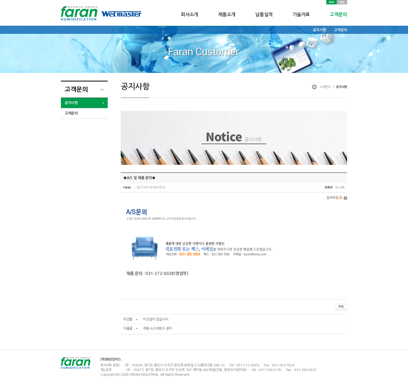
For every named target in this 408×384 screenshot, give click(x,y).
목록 (340, 306)
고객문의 (338, 14)
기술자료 (301, 14)
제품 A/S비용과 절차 (157, 328)
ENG (342, 2)
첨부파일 (336, 197)
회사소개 (189, 14)
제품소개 (226, 14)
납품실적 (264, 14)
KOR (331, 2)
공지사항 (319, 30)
